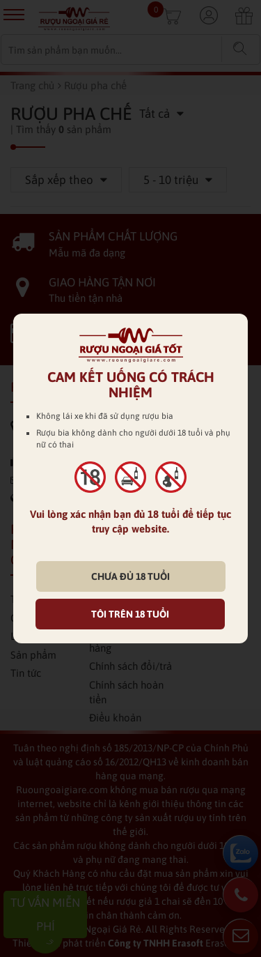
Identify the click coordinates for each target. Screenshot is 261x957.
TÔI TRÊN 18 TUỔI (130, 614)
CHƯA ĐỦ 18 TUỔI (130, 576)
